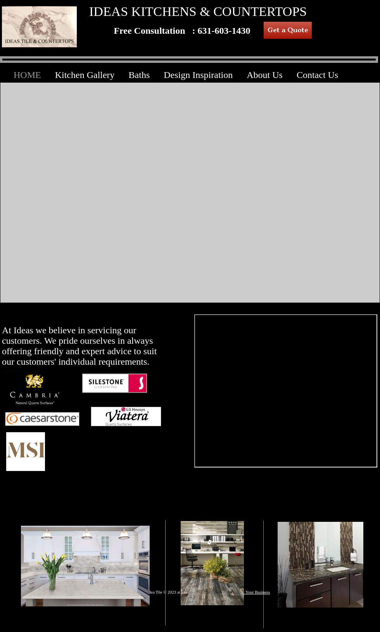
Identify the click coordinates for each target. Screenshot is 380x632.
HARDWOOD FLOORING (213, 617)
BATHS (320, 618)
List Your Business (254, 592)
